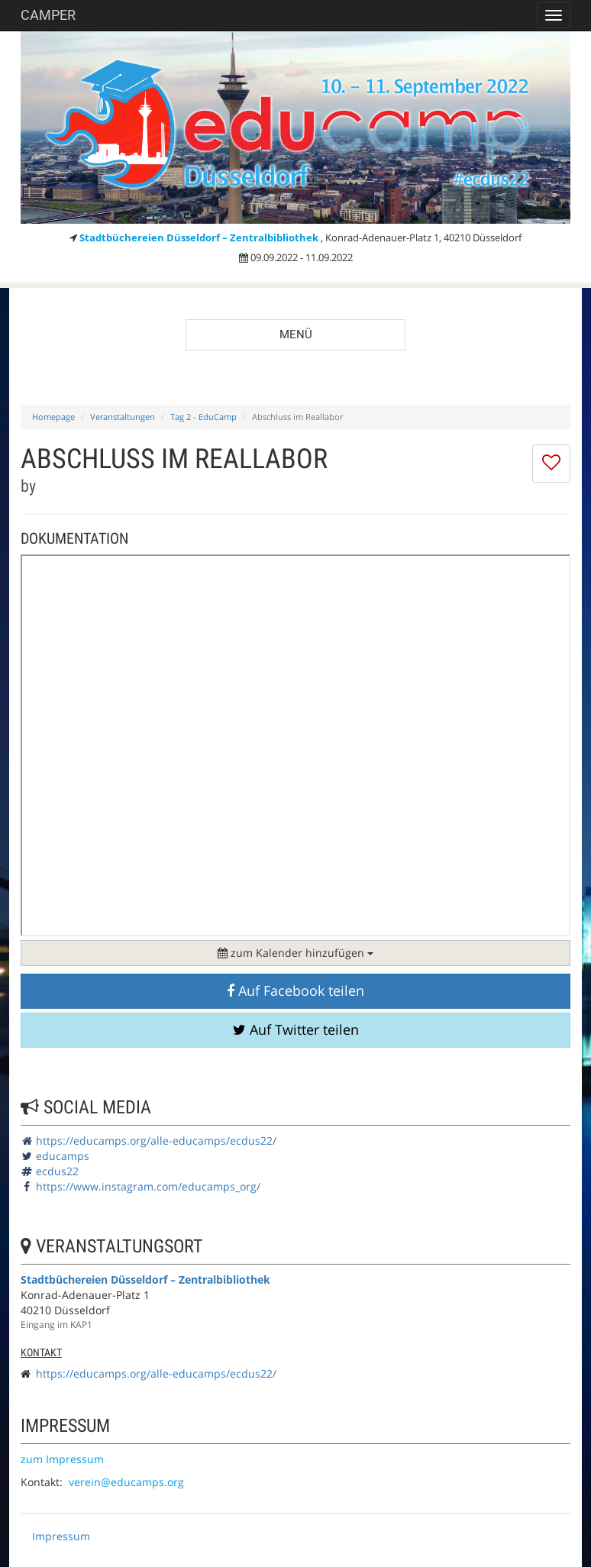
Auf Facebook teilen (295, 990)
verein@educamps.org (126, 1482)
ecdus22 (57, 1171)
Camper (48, 15)
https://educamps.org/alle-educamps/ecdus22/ (156, 1140)
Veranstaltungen (122, 416)
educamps (62, 1156)
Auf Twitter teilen (296, 1029)
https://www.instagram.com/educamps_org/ (148, 1186)
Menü (295, 334)
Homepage (53, 416)
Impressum (61, 1536)
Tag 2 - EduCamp (203, 416)
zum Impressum (62, 1459)
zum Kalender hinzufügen (295, 952)
